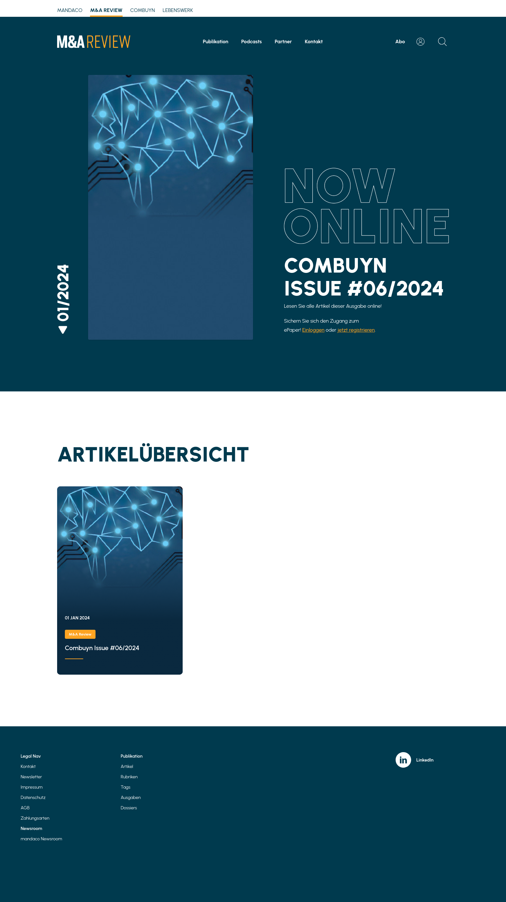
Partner (283, 41)
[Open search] (442, 41)
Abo (400, 41)
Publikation (215, 41)
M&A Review (106, 11)
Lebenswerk (178, 10)
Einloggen (313, 330)
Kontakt (314, 41)
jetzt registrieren (356, 330)
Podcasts (251, 41)
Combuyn (142, 10)
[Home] (93, 41)
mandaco (69, 10)
